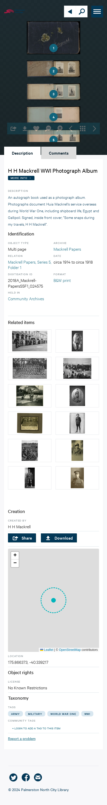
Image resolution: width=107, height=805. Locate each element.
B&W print (62, 280)
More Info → (21, 178)
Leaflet (46, 650)
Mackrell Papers (67, 248)
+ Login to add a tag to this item (36, 728)
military (35, 714)
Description (22, 153)
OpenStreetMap (70, 650)
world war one (63, 714)
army (15, 714)
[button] (53, 600)
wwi (87, 714)
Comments (59, 153)
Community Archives (26, 298)
